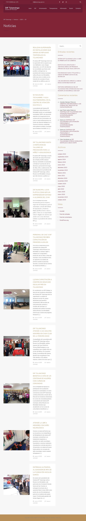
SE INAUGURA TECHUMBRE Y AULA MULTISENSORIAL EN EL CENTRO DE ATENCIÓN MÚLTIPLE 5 (42, 100)
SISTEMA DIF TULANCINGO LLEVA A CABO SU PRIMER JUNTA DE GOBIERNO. (69, 59)
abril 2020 (61, 189)
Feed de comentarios (66, 217)
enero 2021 (61, 176)
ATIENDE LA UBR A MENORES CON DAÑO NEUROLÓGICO (41, 425)
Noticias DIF (7, 59)
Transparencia (53, 8)
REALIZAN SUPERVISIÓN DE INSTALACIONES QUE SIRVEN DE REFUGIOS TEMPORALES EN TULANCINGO (42, 53)
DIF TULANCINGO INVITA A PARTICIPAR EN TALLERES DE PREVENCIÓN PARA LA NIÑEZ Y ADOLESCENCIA (42, 147)
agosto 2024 (62, 159)
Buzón (71, 8)
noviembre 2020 (63, 181)
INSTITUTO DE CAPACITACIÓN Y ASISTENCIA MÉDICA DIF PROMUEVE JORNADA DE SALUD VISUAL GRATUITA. (69, 66)
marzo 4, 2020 (38, 131)
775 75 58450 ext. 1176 (12, 2)
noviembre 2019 (63, 197)
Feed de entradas (65, 214)
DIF (35, 8)
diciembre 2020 (62, 178)
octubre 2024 (62, 154)
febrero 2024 (62, 162)
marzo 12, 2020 (38, 84)
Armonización (43, 8)
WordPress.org (64, 220)
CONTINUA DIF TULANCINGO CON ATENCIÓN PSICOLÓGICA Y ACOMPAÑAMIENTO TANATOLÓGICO (71, 114)
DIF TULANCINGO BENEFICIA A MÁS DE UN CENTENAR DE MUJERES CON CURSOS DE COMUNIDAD (42, 378)
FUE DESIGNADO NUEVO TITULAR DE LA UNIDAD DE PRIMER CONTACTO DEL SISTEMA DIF (69, 74)
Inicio (30, 8)
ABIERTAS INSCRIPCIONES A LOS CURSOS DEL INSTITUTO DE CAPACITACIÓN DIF (70, 105)
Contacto (78, 8)
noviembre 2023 (63, 170)
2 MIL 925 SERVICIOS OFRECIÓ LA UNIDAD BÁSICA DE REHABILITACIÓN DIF (69, 82)
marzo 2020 (61, 192)
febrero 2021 (62, 173)
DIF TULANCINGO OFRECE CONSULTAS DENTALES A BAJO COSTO (71, 141)
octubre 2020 (62, 184)
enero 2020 (61, 194)
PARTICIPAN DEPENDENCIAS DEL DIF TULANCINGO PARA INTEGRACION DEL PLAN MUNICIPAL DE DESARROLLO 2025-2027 (70, 89)
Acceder (62, 211)
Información (63, 8)
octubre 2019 (62, 200)
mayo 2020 (61, 186)
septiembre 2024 (63, 157)
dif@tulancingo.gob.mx (38, 2)
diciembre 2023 (62, 167)
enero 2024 (61, 165)
